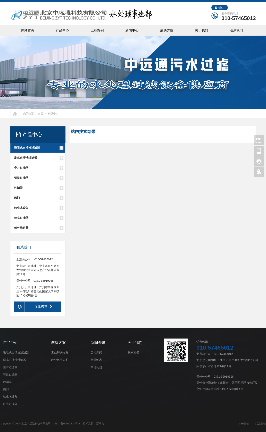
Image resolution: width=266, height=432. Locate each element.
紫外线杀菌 (21, 228)
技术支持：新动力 (93, 423)
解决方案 (166, 30)
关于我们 (201, 30)
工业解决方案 (59, 352)
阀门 (17, 197)
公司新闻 (96, 352)
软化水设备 (21, 207)
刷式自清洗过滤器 (25, 157)
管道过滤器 (21, 177)
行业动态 (96, 359)
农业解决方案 (59, 359)
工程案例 (97, 30)
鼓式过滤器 (21, 217)
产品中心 (62, 30)
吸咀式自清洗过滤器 (27, 147)
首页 (40, 113)
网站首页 (27, 30)
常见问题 (96, 367)
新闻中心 (132, 30)
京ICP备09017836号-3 (67, 423)
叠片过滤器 (21, 167)
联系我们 (236, 30)
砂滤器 (18, 187)
